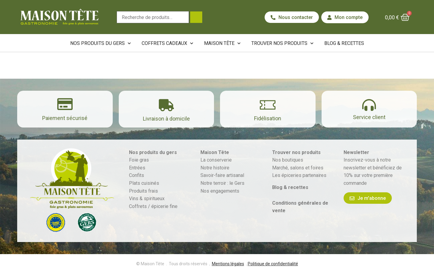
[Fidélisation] (267, 105)
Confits (136, 175)
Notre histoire (214, 168)
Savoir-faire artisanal (222, 175)
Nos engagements (219, 191)
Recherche (196, 17)
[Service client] (369, 105)
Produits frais (143, 191)
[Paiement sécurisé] (65, 104)
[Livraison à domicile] (166, 105)
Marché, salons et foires (298, 168)
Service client (369, 117)
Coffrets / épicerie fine (153, 206)
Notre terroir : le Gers (222, 183)
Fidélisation (267, 118)
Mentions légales (228, 263)
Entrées (137, 168)
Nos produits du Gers (100, 43)
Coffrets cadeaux (167, 43)
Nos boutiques (287, 160)
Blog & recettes (344, 43)
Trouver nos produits (282, 43)
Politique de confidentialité (273, 263)
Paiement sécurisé (64, 118)
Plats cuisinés (144, 183)
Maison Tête (222, 43)
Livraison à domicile (166, 118)
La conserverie (216, 160)
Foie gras (139, 160)
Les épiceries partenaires (299, 175)
